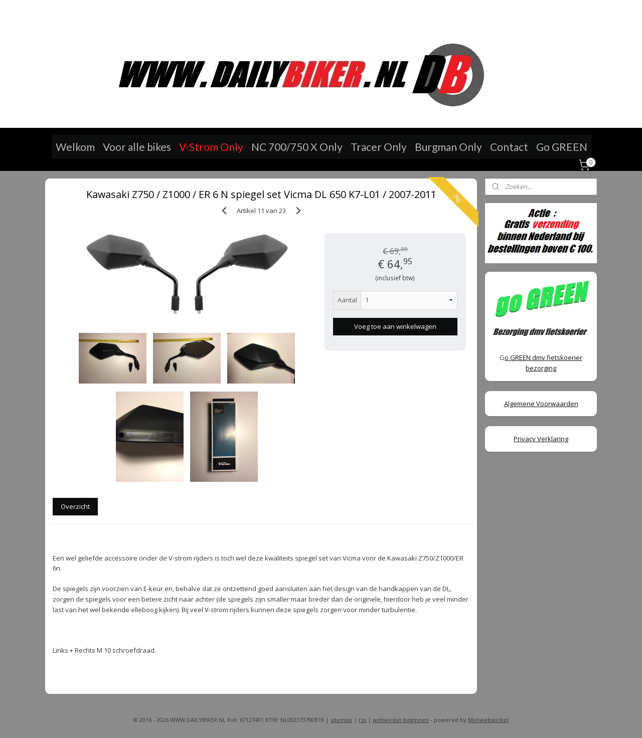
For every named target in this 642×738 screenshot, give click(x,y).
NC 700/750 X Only (297, 146)
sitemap (341, 719)
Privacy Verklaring (541, 438)
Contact (509, 146)
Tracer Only (379, 146)
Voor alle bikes (137, 146)
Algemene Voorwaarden (541, 403)
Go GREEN (561, 146)
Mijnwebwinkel (488, 719)
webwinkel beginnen (401, 719)
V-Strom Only (211, 146)
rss (362, 719)
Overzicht (75, 506)
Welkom (75, 146)
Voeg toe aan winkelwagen (395, 326)
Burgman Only (448, 146)
